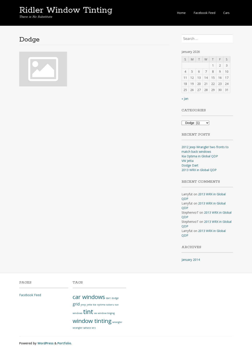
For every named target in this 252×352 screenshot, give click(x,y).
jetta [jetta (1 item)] (89, 304)
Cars (226, 13)
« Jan (185, 98)
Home (181, 13)
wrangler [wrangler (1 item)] (117, 322)
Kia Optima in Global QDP (200, 156)
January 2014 (191, 260)
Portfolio (64, 343)
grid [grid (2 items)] (76, 304)
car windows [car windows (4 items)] (89, 297)
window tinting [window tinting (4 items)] (92, 321)
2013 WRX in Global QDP (199, 170)
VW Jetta (188, 161)
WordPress (45, 343)
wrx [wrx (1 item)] (94, 327)
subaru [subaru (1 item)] (110, 304)
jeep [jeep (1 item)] (83, 304)
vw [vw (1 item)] (95, 313)
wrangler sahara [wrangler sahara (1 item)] (82, 327)
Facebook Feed (204, 13)
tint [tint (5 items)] (88, 311)
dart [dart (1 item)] (108, 298)
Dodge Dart (190, 165)
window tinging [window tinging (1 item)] (106, 313)
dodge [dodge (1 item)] (115, 298)
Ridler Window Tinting (65, 10)
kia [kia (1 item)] (94, 304)
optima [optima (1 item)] (101, 304)
